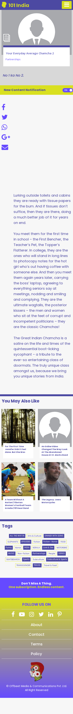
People (52, 553)
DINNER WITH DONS (54, 535)
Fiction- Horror (50, 541)
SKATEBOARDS (13, 559)
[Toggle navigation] (67, 5)
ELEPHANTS (13, 541)
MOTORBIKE (62, 547)
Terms (37, 644)
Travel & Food (50, 565)
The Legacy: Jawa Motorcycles (51, 501)
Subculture (38, 559)
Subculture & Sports (57, 559)
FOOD (63, 541)
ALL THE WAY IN (17, 535)
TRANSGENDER (23, 565)
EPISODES (25, 541)
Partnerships (39, 553)
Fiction (37, 541)
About (36, 624)
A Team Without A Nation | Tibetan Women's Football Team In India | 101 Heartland (18, 504)
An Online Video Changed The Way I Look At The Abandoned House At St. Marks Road (55, 450)
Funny (9, 547)
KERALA (36, 547)
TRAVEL (37, 565)
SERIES (61, 553)
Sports (26, 559)
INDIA (27, 547)
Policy (36, 653)
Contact (36, 634)
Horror (18, 547)
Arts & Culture (34, 536)
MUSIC (11, 553)
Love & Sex (48, 547)
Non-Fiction (23, 553)
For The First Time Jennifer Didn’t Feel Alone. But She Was (15, 449)
